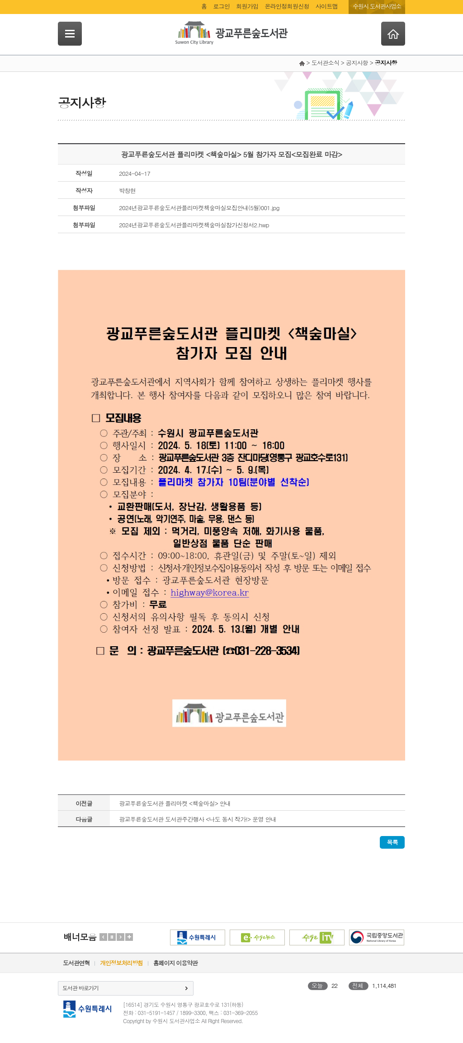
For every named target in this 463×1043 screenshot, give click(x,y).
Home (393, 34)
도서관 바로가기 (80, 987)
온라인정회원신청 (287, 6)
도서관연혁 (76, 962)
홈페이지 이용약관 (175, 962)
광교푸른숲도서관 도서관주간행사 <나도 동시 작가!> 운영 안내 (197, 819)
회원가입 (247, 6)
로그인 (221, 6)
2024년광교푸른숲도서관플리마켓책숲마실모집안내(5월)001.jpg (199, 207)
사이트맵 (327, 6)
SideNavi (70, 34)
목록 (392, 842)
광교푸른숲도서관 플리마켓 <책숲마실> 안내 (175, 803)
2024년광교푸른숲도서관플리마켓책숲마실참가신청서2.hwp (194, 225)
